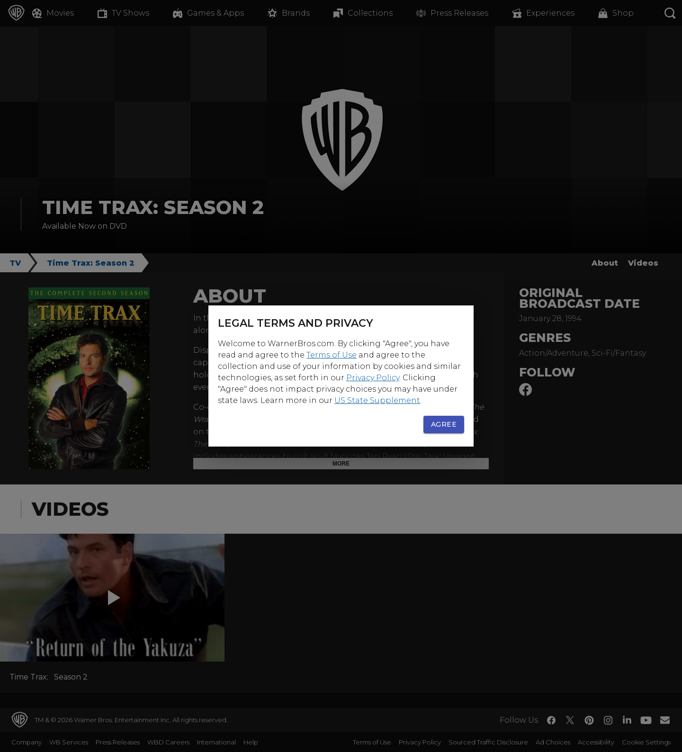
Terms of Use (331, 354)
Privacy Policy (372, 377)
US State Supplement (377, 400)
